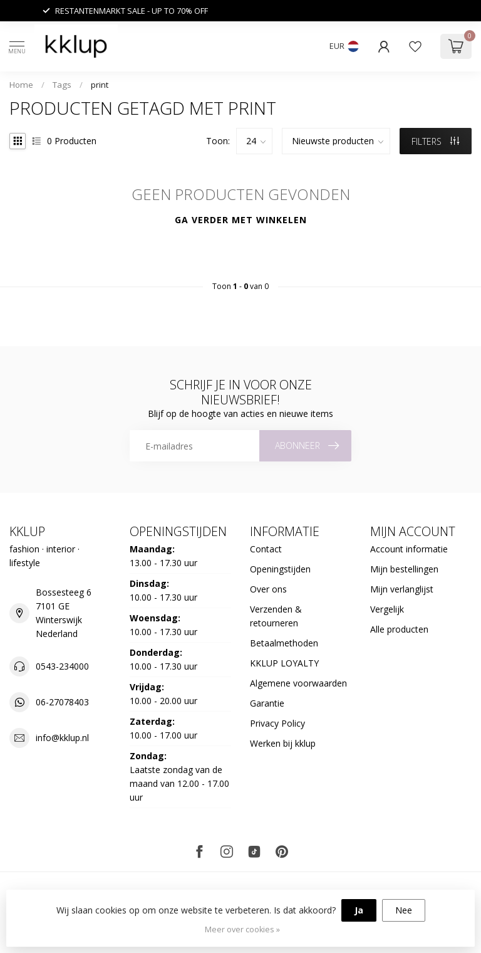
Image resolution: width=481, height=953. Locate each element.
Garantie (267, 703)
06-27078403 (62, 702)
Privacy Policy (277, 723)
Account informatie (409, 549)
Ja (358, 910)
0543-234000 (62, 666)
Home (21, 84)
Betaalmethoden (284, 643)
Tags (62, 84)
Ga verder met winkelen (241, 220)
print (99, 84)
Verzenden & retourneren (276, 616)
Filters (435, 141)
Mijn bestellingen (404, 569)
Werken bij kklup (283, 743)
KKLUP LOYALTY (284, 663)
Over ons (268, 589)
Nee (403, 910)
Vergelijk (387, 609)
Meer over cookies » (242, 929)
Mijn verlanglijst (401, 589)
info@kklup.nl (62, 738)
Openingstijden (280, 569)
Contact (266, 549)
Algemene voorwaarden (298, 683)
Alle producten (399, 629)
